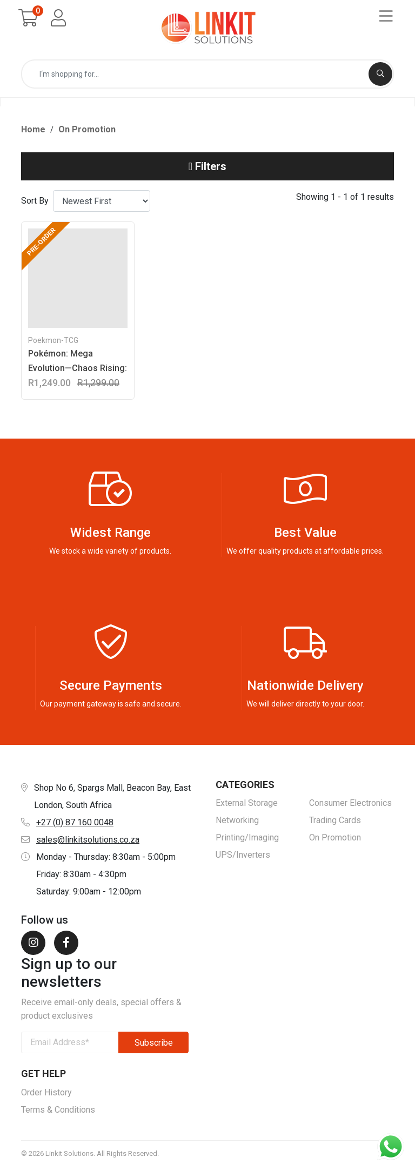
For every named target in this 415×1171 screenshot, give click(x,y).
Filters (207, 170)
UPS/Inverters (243, 858)
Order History (46, 1096)
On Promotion (87, 132)
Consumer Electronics (350, 807)
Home (33, 132)
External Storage (247, 807)
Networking (237, 824)
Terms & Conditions (58, 1113)
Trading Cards (335, 824)
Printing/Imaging (247, 841)
